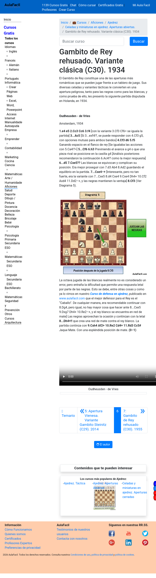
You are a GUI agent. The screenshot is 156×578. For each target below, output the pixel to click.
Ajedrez (113, 22)
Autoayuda (12, 126)
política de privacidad (102, 554)
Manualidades (14, 122)
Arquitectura (13, 322)
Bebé (8, 222)
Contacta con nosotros (72, 538)
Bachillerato (13, 288)
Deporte (10, 194)
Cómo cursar (87, 5)
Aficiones (11, 186)
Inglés (13, 51)
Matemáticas (14, 174)
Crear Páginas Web (12, 91)
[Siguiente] (134, 420)
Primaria (10, 239)
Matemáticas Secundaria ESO (14, 261)
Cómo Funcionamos (18, 529)
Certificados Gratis (110, 5)
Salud (8, 190)
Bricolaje (10, 218)
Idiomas (10, 47)
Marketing (11, 157)
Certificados (13, 538)
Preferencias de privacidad (23, 547)
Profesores (49, 10)
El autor (103, 444)
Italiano (14, 69)
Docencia (11, 207)
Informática (12, 82)
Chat (73, 5)
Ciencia (10, 165)
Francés (10, 60)
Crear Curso (67, 10)
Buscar (139, 41)
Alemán (14, 65)
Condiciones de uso (80, 554)
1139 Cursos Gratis (55, 5)
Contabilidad (13, 148)
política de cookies (124, 554)
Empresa (11, 130)
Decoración (12, 211)
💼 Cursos (80, 22)
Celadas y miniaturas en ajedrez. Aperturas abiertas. (100, 27)
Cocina (9, 161)
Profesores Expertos (18, 543)
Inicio (7, 19)
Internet (10, 118)
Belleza (9, 214)
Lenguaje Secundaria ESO (13, 279)
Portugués (12, 78)
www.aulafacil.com (72, 298)
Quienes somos (15, 534)
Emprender (12, 139)
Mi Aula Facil (141, 5)
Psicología (12, 226)
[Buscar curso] (91, 41)
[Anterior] (95, 420)
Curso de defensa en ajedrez (109, 294)
